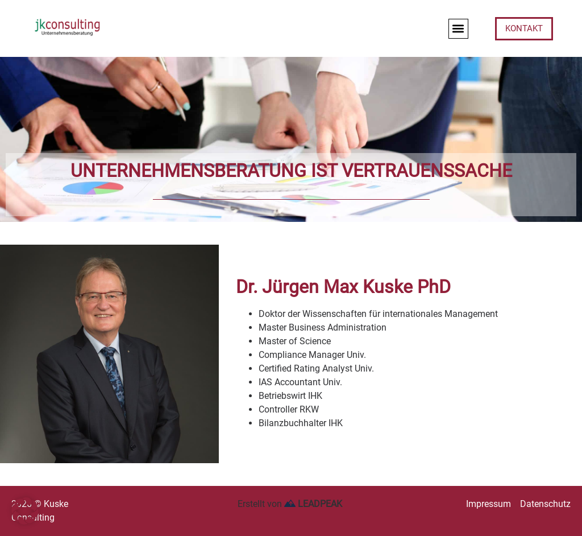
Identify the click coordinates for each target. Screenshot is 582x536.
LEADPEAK (313, 503)
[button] (458, 29)
